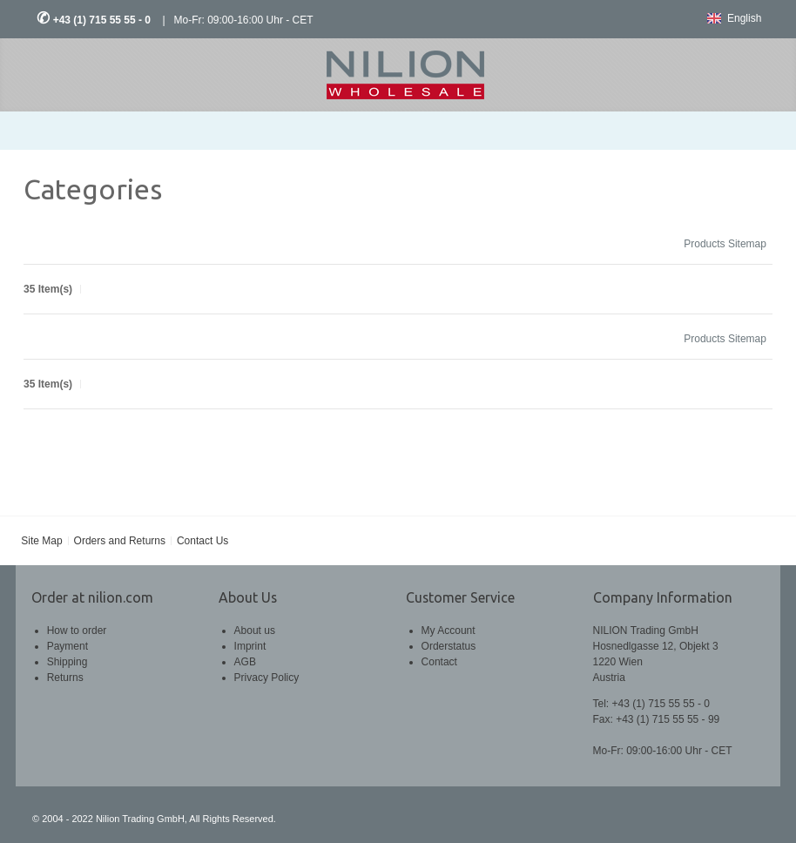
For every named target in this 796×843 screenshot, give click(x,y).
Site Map (41, 541)
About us (254, 630)
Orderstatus (449, 646)
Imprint (250, 646)
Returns (65, 677)
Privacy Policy (267, 677)
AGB (245, 662)
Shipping (67, 662)
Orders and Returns (119, 541)
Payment (67, 646)
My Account (449, 630)
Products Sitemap (725, 244)
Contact (439, 662)
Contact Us (202, 541)
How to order (77, 630)
